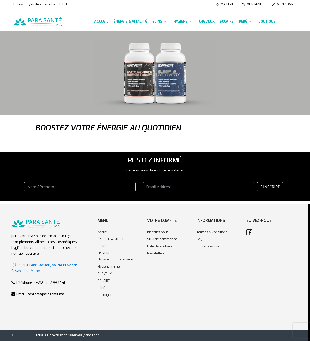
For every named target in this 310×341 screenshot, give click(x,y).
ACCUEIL (101, 21)
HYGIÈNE (180, 21)
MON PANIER (252, 4)
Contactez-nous (208, 246)
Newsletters (156, 253)
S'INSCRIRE (270, 186)
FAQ (199, 239)
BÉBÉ (243, 21)
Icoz (103, 335)
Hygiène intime (109, 266)
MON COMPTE (284, 4)
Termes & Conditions (212, 232)
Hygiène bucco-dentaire (115, 259)
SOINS (157, 21)
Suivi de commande (162, 239)
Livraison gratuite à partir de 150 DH (40, 4)
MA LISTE (225, 4)
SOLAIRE (227, 21)
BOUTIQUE (267, 21)
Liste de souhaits (159, 246)
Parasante (23, 335)
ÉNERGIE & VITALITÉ (130, 21)
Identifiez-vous (158, 232)
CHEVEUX (207, 21)
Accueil (103, 232)
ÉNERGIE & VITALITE (112, 239)
